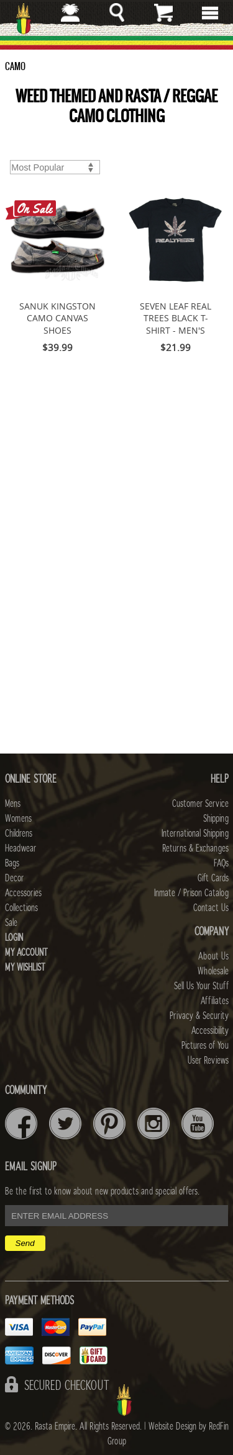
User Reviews (208, 1061)
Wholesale (213, 971)
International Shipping (195, 834)
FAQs (221, 863)
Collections (21, 908)
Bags (12, 863)
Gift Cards (213, 878)
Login (14, 938)
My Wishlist (25, 967)
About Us (213, 956)
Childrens (18, 834)
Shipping (216, 819)
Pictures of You (205, 1046)
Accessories (23, 893)
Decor (14, 878)
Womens (18, 819)
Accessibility (210, 1031)
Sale (11, 923)
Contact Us (211, 908)
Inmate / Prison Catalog (191, 893)
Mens (13, 804)
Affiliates (215, 1001)
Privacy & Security (199, 1016)
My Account (26, 953)
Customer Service (200, 804)
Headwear (20, 848)
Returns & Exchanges (195, 848)
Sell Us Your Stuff (201, 986)
